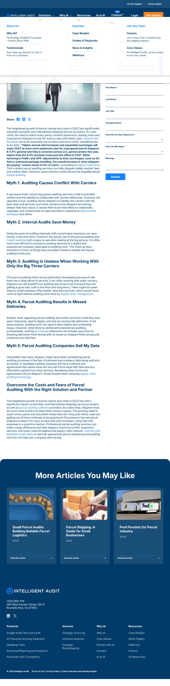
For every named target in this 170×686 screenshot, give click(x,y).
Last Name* (111, 99)
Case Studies (136, 639)
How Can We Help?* (115, 146)
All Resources (136, 663)
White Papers (136, 645)
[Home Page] (33, 598)
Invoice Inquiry (155, 4)
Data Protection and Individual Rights (79, 678)
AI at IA (100, 15)
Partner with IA (106, 651)
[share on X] (29, 119)
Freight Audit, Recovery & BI (23, 639)
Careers (101, 657)
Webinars (134, 651)
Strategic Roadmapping (70, 653)
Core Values (104, 645)
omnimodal (42, 331)
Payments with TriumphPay (23, 663)
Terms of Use (38, 678)
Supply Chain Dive (88, 165)
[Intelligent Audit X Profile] (15, 623)
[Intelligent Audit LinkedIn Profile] (8, 623)
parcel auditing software (34, 407)
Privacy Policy (53, 678)
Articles (10, 34)
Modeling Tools (16, 651)
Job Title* (110, 111)
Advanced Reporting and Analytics (27, 657)
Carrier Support (134, 4)
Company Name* (114, 123)
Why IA (101, 639)
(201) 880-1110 (15, 608)
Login (134, 15)
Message (110, 158)
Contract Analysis (73, 645)
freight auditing (16, 175)
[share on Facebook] (18, 119)
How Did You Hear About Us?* (120, 134)
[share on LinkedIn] (24, 119)
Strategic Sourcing (73, 639)
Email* (109, 75)
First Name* (111, 87)
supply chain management (76, 294)
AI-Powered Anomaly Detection (26, 645)
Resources (84, 15)
